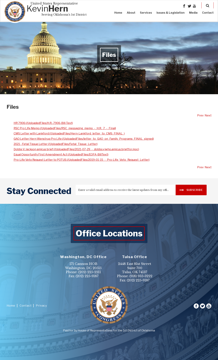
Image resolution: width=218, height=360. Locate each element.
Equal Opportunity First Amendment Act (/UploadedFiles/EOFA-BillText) (61, 154)
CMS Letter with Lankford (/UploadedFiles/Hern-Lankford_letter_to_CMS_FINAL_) (69, 133)
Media (193, 12)
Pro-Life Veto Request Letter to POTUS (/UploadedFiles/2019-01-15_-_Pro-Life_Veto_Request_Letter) (82, 159)
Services (146, 12)
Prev (200, 115)
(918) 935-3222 (140, 276)
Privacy (41, 305)
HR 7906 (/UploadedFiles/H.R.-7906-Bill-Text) (43, 123)
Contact (208, 12)
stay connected (39, 191)
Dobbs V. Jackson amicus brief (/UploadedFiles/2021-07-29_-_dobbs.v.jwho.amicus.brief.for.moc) (76, 149)
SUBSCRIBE (191, 189)
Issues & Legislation (171, 12)
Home (118, 12)
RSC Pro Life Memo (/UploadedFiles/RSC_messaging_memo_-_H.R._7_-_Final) (65, 128)
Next (208, 115)
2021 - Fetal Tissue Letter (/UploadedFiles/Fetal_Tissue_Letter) (56, 144)
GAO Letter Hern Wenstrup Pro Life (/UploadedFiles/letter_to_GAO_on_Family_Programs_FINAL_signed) (84, 138)
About (131, 12)
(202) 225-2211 (89, 272)
